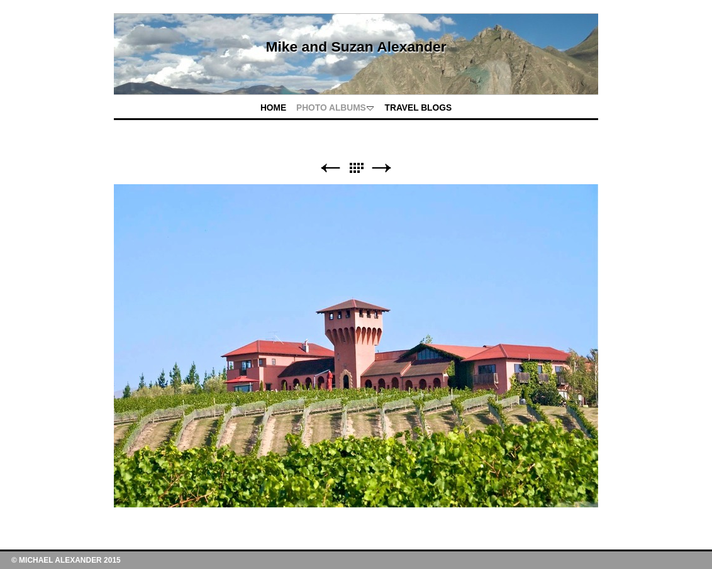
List (356, 168)
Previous (330, 168)
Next (381, 168)
